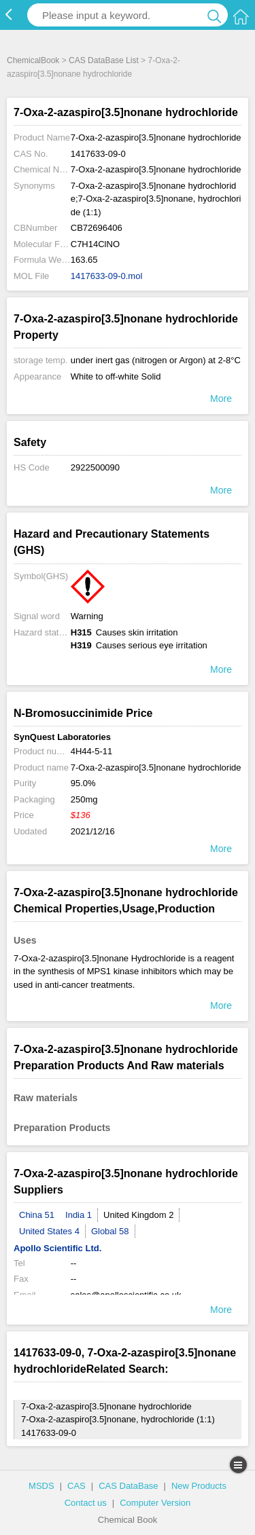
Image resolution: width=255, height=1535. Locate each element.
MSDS (41, 1486)
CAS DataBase (128, 1486)
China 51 (36, 1215)
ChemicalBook (33, 60)
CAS (76, 1486)
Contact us (86, 1503)
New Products (198, 1486)
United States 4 (49, 1231)
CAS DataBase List (104, 60)
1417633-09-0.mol (107, 276)
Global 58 (110, 1231)
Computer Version (155, 1503)
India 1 (78, 1215)
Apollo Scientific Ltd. (57, 1248)
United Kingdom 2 (138, 1215)
